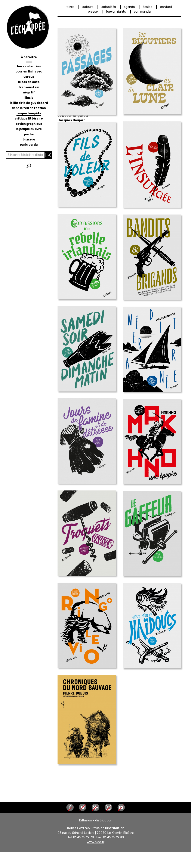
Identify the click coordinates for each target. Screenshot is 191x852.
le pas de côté (29, 82)
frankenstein (28, 87)
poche (29, 134)
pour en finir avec (28, 71)
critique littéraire (29, 118)
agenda (129, 7)
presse (93, 11)
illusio (28, 98)
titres (70, 7)
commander (142, 11)
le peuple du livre (29, 129)
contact (166, 7)
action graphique (28, 124)
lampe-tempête (28, 113)
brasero (29, 139)
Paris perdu (29, 144)
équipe (147, 7)
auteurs (87, 7)
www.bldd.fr (95, 842)
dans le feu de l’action (29, 108)
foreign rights (116, 11)
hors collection (29, 66)
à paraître (29, 57)
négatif (29, 92)
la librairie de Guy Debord (29, 103)
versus (29, 77)
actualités (108, 7)
